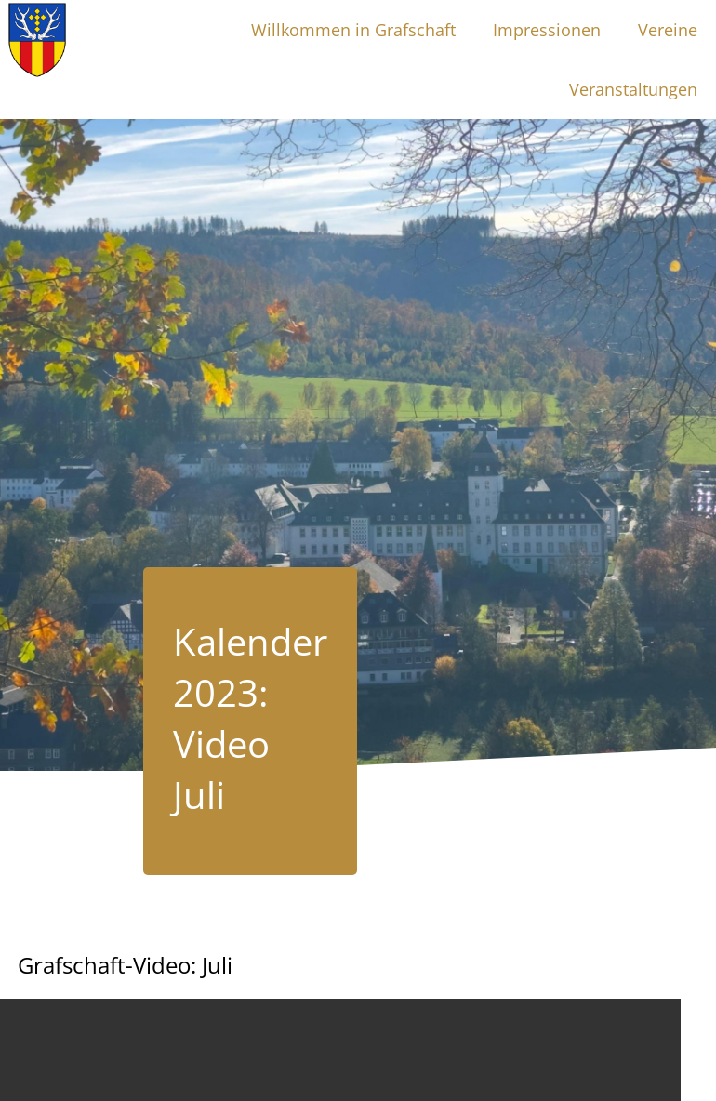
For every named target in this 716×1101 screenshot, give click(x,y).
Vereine (667, 30)
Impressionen (547, 30)
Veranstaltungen (633, 89)
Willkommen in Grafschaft (353, 30)
